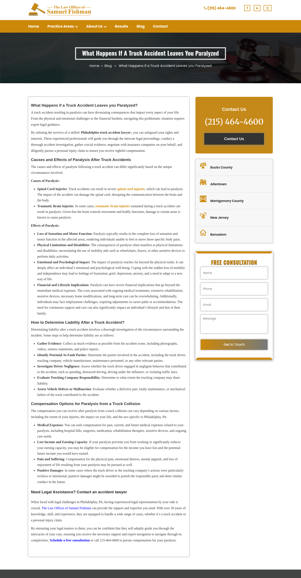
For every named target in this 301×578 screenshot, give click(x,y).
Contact (160, 26)
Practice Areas (62, 26)
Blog (141, 26)
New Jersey (214, 216)
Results (121, 26)
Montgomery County (222, 199)
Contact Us (234, 139)
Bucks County (216, 166)
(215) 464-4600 (221, 8)
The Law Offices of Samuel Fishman (66, 508)
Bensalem (213, 233)
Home (33, 26)
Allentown (213, 183)
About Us (96, 26)
